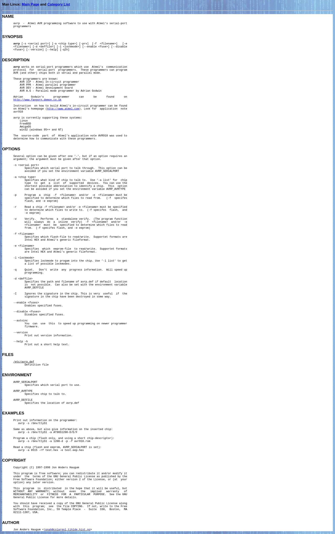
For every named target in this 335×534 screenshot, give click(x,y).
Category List (58, 4)
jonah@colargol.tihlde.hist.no (67, 529)
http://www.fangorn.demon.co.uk (37, 99)
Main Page (30, 4)
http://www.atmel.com (63, 108)
